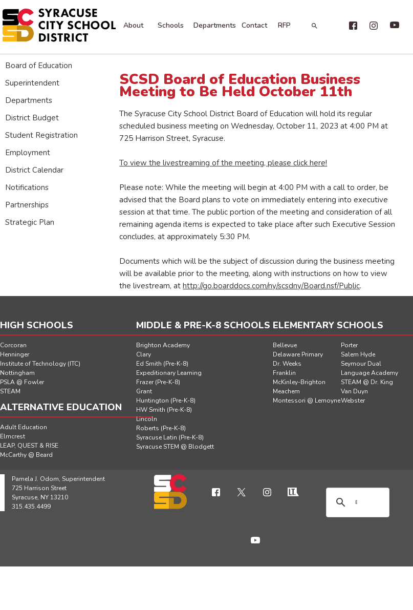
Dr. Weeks (287, 364)
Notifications (27, 187)
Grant (144, 391)
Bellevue (285, 345)
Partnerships (27, 205)
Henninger (14, 354)
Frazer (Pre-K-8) (158, 382)
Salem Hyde (358, 354)
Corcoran (13, 345)
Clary (143, 354)
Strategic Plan (29, 222)
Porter (349, 345)
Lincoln (146, 419)
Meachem (286, 391)
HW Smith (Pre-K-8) (164, 410)
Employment (27, 153)
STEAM (10, 391)
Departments (214, 25)
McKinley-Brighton (299, 382)
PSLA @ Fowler (22, 382)
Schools (171, 25)
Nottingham (17, 373)
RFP (284, 25)
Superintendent (32, 83)
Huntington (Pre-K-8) (165, 400)
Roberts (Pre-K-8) (161, 428)
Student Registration (41, 135)
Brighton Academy (163, 345)
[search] (356, 502)
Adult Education (23, 427)
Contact (254, 25)
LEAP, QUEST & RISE (29, 445)
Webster (353, 400)
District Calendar (34, 170)
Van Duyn (354, 391)
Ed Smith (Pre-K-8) (162, 364)
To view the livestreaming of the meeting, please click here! (223, 163)
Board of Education (38, 65)
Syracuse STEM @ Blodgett (175, 447)
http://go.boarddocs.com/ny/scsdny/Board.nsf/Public (271, 286)
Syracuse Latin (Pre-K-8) (170, 437)
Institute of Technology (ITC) (40, 364)
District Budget (32, 118)
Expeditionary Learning (169, 373)
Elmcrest (12, 436)
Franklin (284, 373)
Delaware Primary (298, 354)
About (133, 25)
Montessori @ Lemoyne (306, 400)
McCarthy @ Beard (26, 455)
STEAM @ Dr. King (367, 382)
